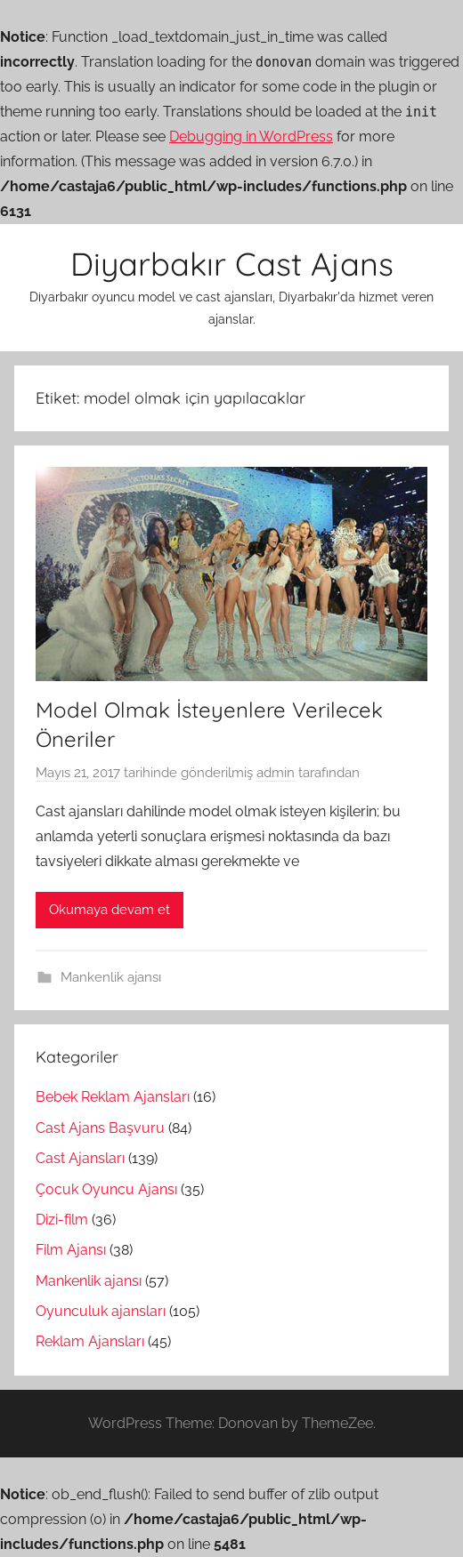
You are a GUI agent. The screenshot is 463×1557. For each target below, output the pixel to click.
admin (275, 773)
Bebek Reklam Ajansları (113, 1096)
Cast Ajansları (80, 1158)
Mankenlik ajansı (111, 977)
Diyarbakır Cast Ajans (232, 264)
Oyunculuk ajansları (101, 1311)
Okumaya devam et (109, 910)
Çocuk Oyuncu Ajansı (106, 1189)
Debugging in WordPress (251, 136)
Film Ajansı (71, 1249)
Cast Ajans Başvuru (100, 1128)
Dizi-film (62, 1219)
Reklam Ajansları (90, 1341)
